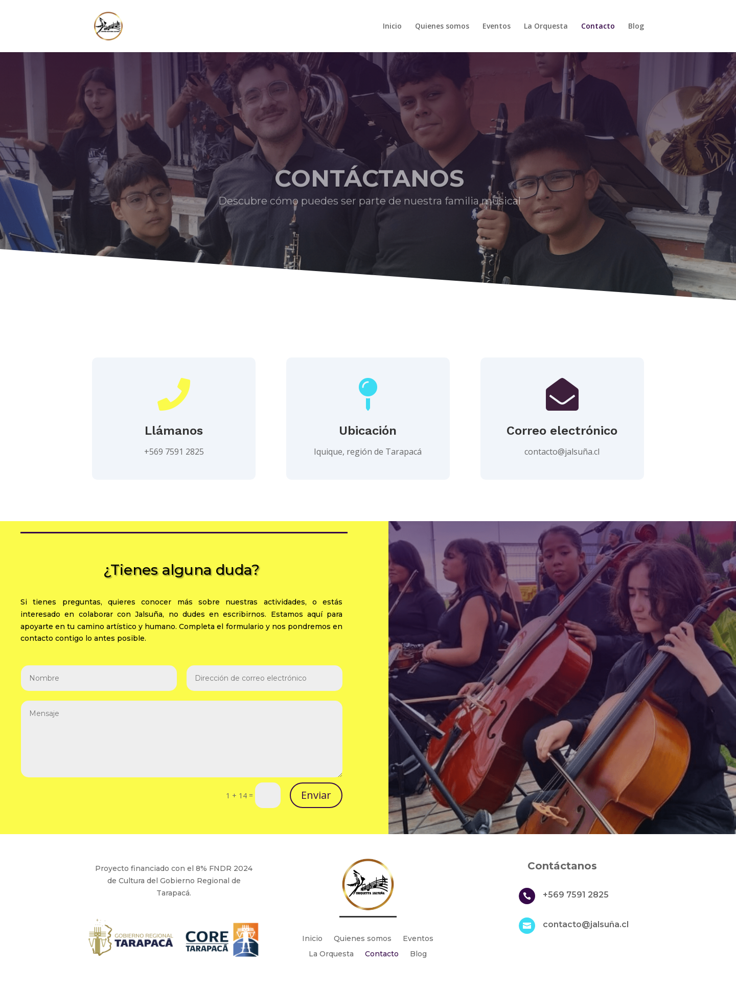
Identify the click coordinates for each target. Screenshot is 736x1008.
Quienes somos (442, 27)
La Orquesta (546, 27)
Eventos (496, 27)
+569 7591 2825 (576, 895)
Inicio (392, 27)
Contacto (598, 27)
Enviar (316, 795)
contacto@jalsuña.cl (562, 451)
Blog (636, 27)
